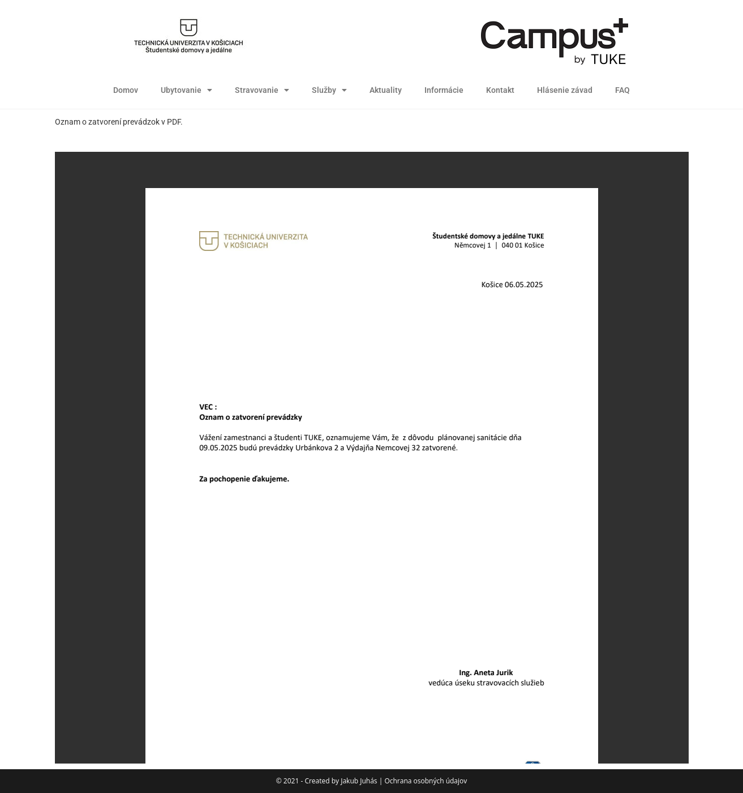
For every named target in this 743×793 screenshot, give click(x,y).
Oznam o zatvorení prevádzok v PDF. (119, 121)
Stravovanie (262, 90)
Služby (329, 90)
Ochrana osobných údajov (425, 781)
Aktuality (386, 90)
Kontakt (500, 90)
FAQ (622, 90)
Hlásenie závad (564, 90)
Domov (125, 90)
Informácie (443, 90)
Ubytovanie (186, 90)
